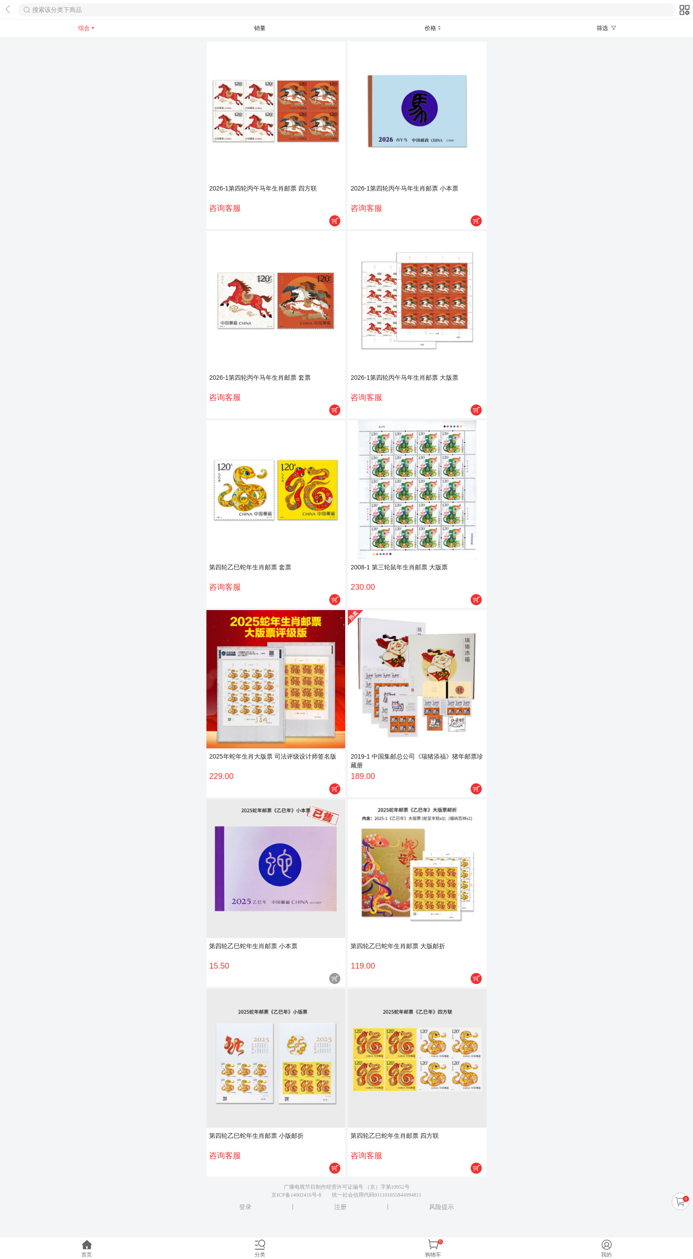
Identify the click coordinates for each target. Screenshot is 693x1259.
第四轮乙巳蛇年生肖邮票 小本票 (253, 946)
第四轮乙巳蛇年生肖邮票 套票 (250, 567)
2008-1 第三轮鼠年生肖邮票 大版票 (398, 567)
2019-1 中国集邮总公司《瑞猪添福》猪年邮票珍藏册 (416, 761)
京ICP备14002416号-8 (296, 1195)
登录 (245, 1206)
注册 (340, 1206)
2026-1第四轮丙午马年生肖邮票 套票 (259, 377)
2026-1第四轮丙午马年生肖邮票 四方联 (262, 188)
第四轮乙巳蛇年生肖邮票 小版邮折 (256, 1135)
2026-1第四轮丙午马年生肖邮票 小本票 (404, 188)
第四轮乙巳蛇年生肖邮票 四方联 (394, 1135)
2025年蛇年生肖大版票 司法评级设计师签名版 (272, 756)
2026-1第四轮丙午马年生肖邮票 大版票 (404, 377)
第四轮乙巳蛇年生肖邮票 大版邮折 (397, 946)
